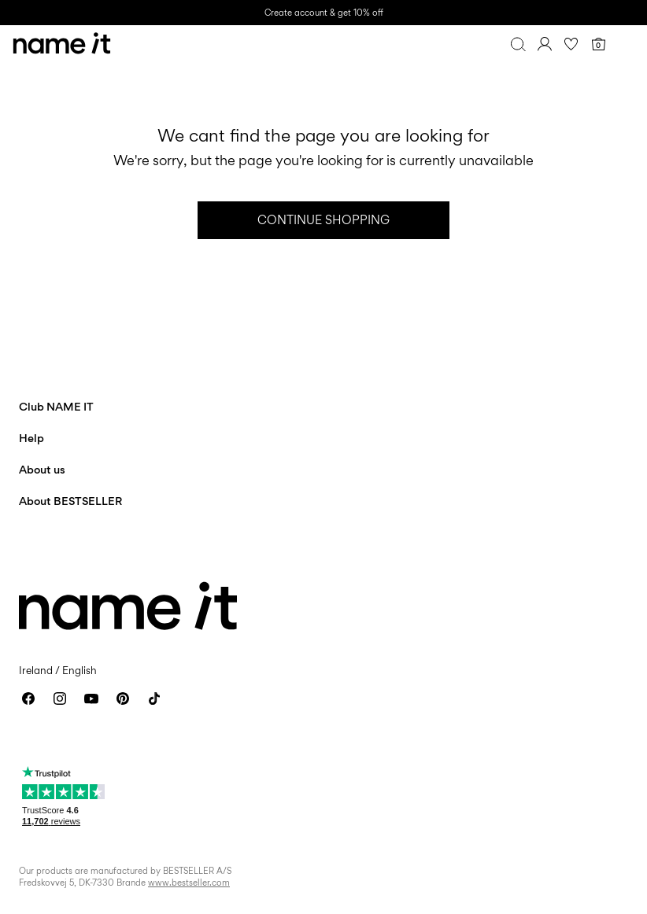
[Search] (517, 44)
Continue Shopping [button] (323, 219)
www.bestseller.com (189, 882)
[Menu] (625, 44)
